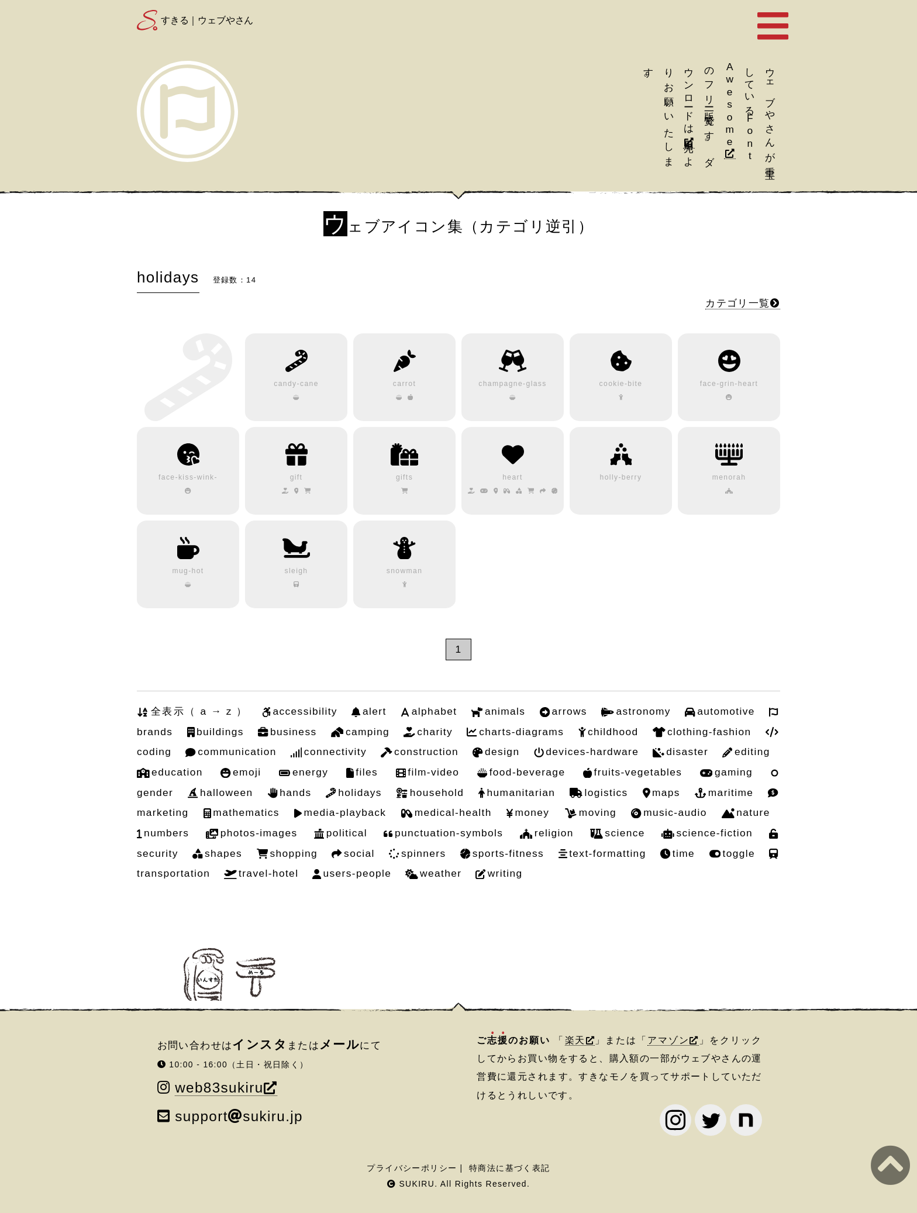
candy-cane (296, 384)
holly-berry (621, 477)
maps (666, 792)
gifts (404, 477)
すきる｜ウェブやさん (207, 20)
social (359, 853)
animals (505, 711)
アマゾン (668, 1040)
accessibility (305, 711)
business (293, 732)
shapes (223, 853)
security (157, 853)
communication (237, 751)
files (367, 772)
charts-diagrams (521, 732)
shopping (294, 853)
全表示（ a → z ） (198, 711)
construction (426, 751)
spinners (423, 853)
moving (597, 812)
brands (155, 732)
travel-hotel (268, 873)
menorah (729, 477)
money (532, 812)
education (177, 772)
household (437, 792)
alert (375, 711)
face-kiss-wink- (188, 477)
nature (753, 812)
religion (554, 833)
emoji (247, 772)
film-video (433, 772)
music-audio (675, 812)
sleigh (296, 571)
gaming (734, 772)
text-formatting (607, 853)
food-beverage (527, 772)
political (346, 833)
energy (310, 772)
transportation (173, 873)
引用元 (689, 134)
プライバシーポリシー (412, 1168)
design (502, 751)
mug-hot (188, 571)
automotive (726, 711)
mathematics (246, 812)
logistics (606, 792)
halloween (226, 792)
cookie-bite (621, 384)
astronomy (643, 711)
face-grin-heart (729, 384)
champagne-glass (512, 384)
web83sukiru (219, 1087)
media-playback (345, 812)
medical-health (453, 812)
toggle (738, 853)
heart (512, 477)
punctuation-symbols (449, 833)
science (624, 833)
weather (440, 873)
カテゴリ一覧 (737, 303)
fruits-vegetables (638, 772)
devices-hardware (592, 751)
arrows (569, 711)
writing (505, 873)
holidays (360, 792)
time (684, 853)
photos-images (259, 833)
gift (296, 477)
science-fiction (714, 833)
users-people (357, 873)
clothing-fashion (709, 732)
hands (295, 792)
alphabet (434, 711)
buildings (220, 732)
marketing (163, 812)
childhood (613, 732)
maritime (731, 792)
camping (367, 732)
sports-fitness (508, 853)
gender (155, 792)
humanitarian (521, 792)
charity (435, 732)
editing (752, 751)
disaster (687, 751)
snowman (405, 571)
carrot (404, 384)
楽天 (575, 1040)
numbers (166, 833)
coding (154, 751)
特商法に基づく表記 (509, 1168)
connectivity (335, 751)
